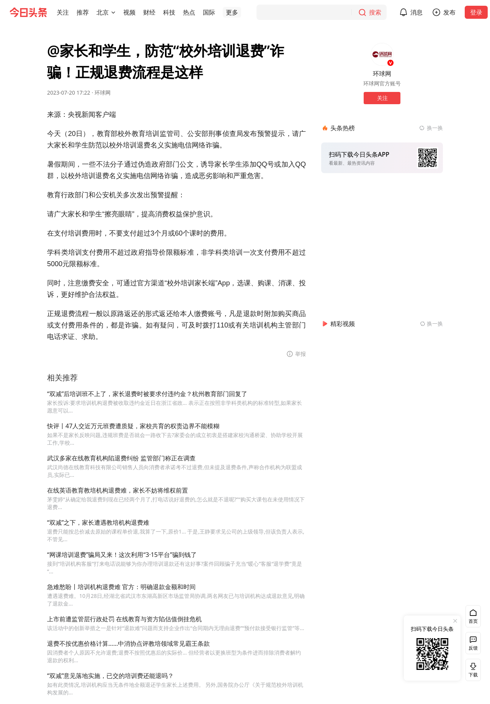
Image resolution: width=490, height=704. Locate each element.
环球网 (103, 92)
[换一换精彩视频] (431, 323)
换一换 (435, 127)
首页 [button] (473, 621)
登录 (476, 12)
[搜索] (321, 12)
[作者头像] (382, 54)
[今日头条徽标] (28, 12)
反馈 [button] (473, 648)
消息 (416, 12)
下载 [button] (472, 670)
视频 (129, 12)
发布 (449, 12)
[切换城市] (113, 12)
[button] (63, 12)
